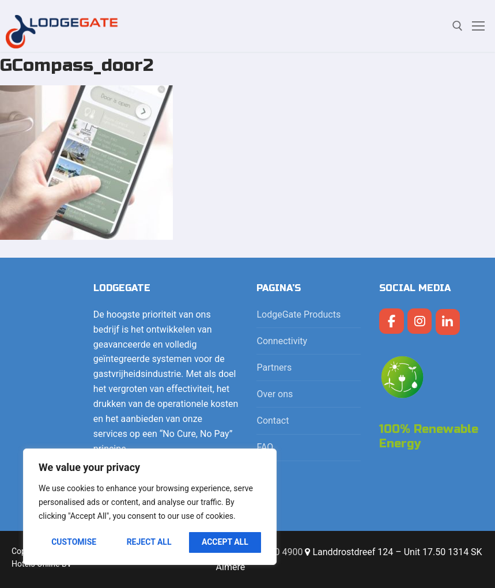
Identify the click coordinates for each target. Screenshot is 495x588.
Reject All (149, 541)
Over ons (274, 394)
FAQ (264, 447)
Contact (272, 420)
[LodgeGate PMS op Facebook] (391, 321)
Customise (73, 541)
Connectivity (282, 341)
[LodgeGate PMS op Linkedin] (448, 322)
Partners (274, 367)
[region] (150, 506)
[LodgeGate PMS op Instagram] (419, 321)
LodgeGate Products (299, 314)
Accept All (225, 541)
